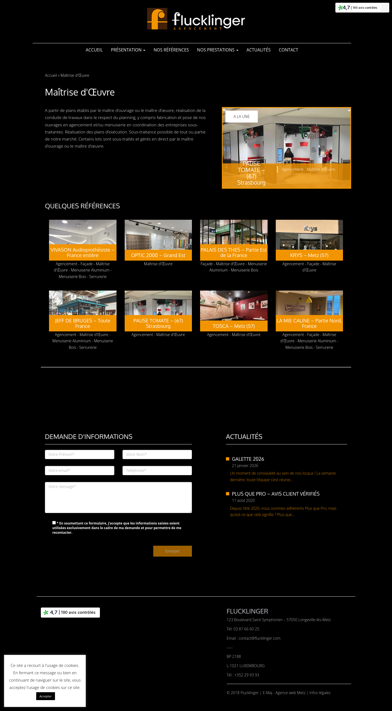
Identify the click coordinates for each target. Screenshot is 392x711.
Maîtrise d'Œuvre (321, 169)
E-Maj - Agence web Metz (285, 692)
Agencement (292, 169)
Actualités (259, 50)
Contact (288, 50)
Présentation (128, 50)
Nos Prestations (217, 50)
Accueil (94, 50)
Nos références (171, 50)
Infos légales (320, 692)
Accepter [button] (45, 696)
